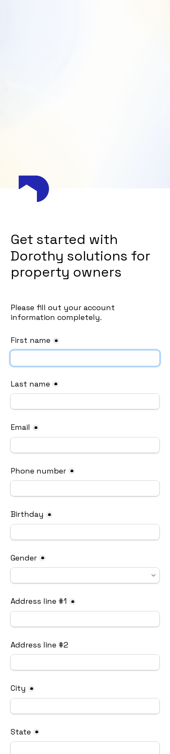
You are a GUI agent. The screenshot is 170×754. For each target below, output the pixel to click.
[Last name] (85, 401)
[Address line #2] (85, 662)
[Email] (85, 445)
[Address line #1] (85, 619)
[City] (85, 706)
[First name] (85, 358)
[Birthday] (85, 532)
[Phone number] (85, 488)
